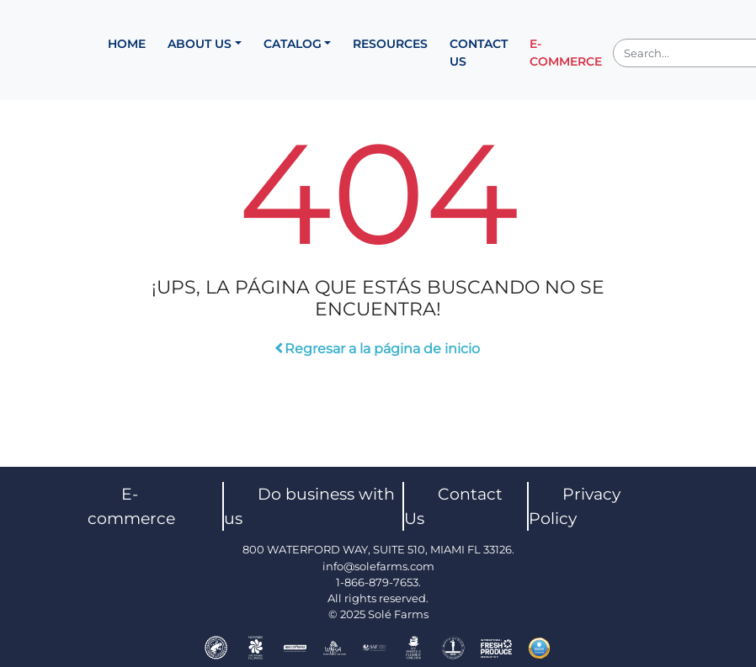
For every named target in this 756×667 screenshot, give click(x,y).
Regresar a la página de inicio (378, 349)
